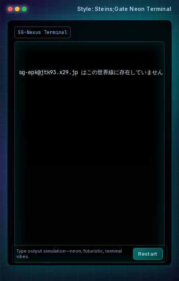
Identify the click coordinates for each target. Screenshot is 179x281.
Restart (148, 254)
